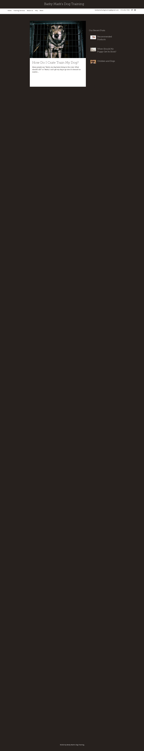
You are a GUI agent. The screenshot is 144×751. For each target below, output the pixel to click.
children (104, 103)
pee (103, 129)
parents (98, 129)
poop (109, 132)
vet (96, 148)
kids (103, 122)
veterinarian (102, 148)
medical (91, 126)
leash (107, 122)
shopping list (93, 141)
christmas (111, 103)
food (114, 113)
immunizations (112, 119)
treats (108, 145)
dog (102, 110)
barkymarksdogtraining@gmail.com (107, 10)
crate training (110, 107)
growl (91, 116)
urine (113, 145)
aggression (92, 100)
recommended (106, 138)
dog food (108, 110)
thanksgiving (107, 141)
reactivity (97, 138)
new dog (98, 126)
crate (95, 107)
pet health (112, 129)
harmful (104, 116)
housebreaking (100, 119)
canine (108, 100)
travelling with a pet (99, 145)
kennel (98, 122)
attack (99, 100)
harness (111, 116)
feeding (109, 113)
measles (113, 122)
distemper (97, 110)
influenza (92, 122)
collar (91, 107)
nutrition (105, 126)
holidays (91, 119)
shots (100, 141)
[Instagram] (135, 10)
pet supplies (93, 132)
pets (99, 132)
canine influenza (94, 103)
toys (90, 145)
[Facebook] (132, 10)
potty (114, 132)
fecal (104, 113)
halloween (97, 116)
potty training (93, 135)
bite (103, 100)
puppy (115, 135)
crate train (101, 107)
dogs (99, 113)
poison (104, 132)
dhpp (90, 110)
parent (111, 126)
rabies (91, 138)
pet (107, 129)
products (102, 135)
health (117, 116)
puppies (108, 135)
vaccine (91, 148)
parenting (92, 129)
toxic (114, 141)
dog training (93, 113)
